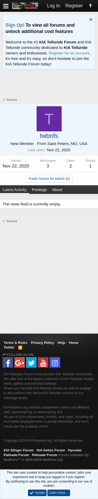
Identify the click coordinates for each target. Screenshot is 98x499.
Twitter (9, 347)
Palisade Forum (44, 455)
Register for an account (69, 53)
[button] (6, 6)
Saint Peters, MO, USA (67, 143)
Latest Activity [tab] (15, 189)
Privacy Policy (42, 343)
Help (61, 343)
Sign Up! (14, 25)
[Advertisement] (50, 84)
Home (73, 343)
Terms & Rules (15, 343)
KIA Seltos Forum (51, 450)
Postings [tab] (39, 189)
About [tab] (57, 189)
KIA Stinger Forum (18, 450)
